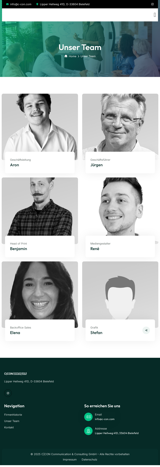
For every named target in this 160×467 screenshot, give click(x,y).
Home (70, 56)
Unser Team (11, 423)
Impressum (70, 461)
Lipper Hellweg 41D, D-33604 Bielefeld (63, 4)
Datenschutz (89, 461)
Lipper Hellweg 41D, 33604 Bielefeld (117, 435)
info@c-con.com (18, 4)
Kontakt (9, 429)
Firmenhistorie (13, 416)
